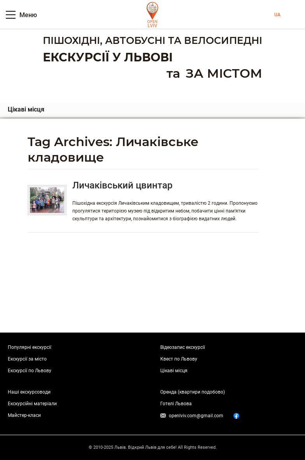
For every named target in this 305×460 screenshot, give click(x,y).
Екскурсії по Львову (29, 370)
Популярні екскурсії (29, 347)
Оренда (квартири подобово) (192, 392)
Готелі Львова (176, 403)
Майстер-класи (24, 415)
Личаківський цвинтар (122, 185)
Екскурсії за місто (27, 359)
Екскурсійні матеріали (32, 403)
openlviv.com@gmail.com (196, 415)
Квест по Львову (178, 359)
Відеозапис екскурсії (182, 347)
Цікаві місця (26, 109)
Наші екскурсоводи (29, 392)
